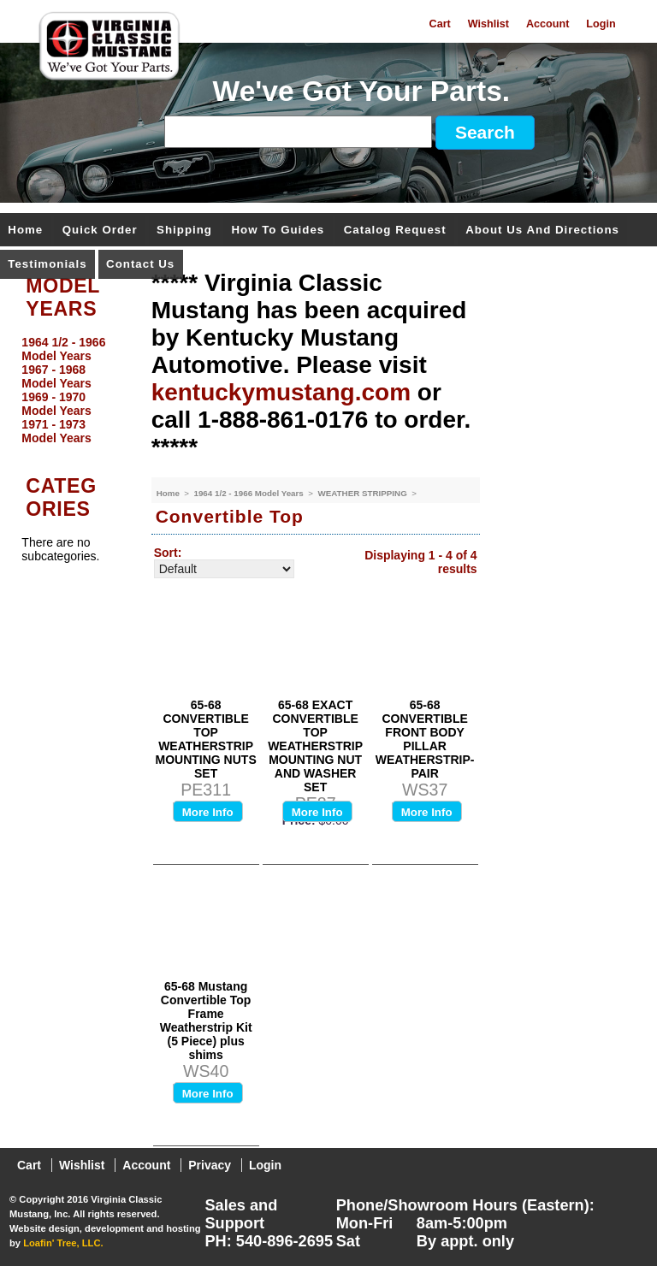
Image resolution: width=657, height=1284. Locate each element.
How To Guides (277, 230)
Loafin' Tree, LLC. (63, 1243)
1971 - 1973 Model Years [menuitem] (56, 431)
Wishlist (488, 24)
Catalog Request (395, 230)
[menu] (71, 390)
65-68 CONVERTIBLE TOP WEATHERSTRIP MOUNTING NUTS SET (206, 739)
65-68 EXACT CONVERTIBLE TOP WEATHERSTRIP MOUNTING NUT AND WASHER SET (315, 746)
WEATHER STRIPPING (363, 493)
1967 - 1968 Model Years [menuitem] (56, 376)
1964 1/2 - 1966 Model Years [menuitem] (63, 349)
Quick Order (100, 230)
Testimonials (47, 264)
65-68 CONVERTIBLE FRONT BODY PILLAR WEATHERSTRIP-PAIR (425, 739)
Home (25, 230)
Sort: (168, 552)
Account (547, 24)
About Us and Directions (542, 230)
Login (600, 24)
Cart (440, 24)
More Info (208, 812)
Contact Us (140, 264)
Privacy (209, 1165)
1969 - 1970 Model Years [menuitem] (56, 403)
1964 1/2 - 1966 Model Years (249, 493)
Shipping (184, 230)
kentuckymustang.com (281, 392)
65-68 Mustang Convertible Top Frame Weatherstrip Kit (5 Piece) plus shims (206, 1020)
